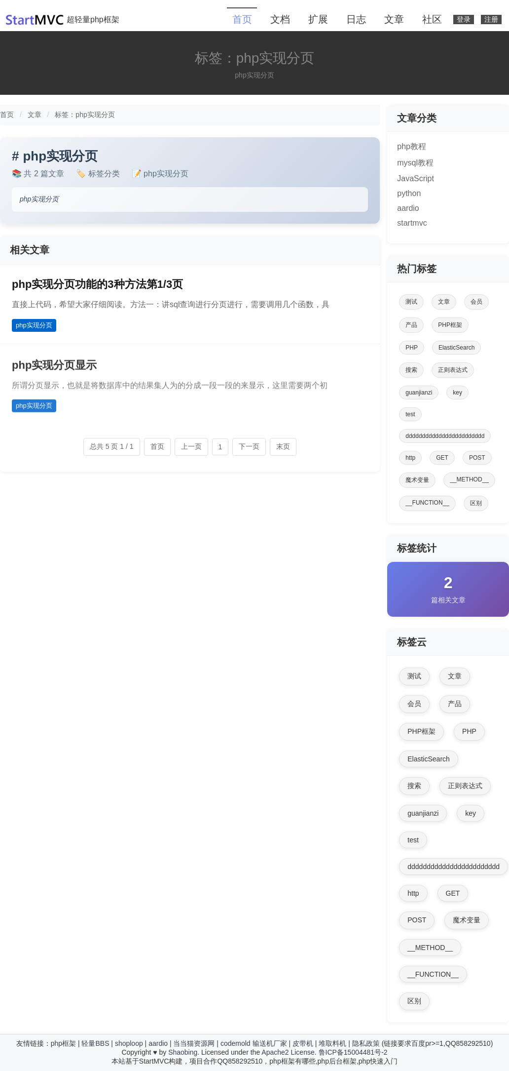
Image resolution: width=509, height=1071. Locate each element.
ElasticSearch (456, 347)
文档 (280, 19)
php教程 (411, 146)
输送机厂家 (270, 1043)
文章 (394, 19)
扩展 (318, 19)
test (410, 414)
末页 (283, 446)
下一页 (249, 446)
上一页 (191, 446)
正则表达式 (453, 369)
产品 (411, 324)
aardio (408, 208)
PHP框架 (450, 324)
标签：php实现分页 (84, 115)
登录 (464, 19)
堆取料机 (332, 1043)
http (410, 457)
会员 (476, 301)
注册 (491, 19)
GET (442, 457)
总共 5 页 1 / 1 (112, 446)
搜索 (411, 369)
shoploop (129, 1043)
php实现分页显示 (54, 370)
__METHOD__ (469, 479)
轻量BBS (95, 1043)
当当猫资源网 (194, 1043)
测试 (411, 301)
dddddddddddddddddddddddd (444, 436)
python (409, 193)
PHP (411, 347)
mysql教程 (415, 163)
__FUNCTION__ (427, 502)
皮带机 (302, 1043)
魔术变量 (417, 479)
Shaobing (182, 1052)
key (457, 392)
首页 (242, 19)
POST (477, 457)
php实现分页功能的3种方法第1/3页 (97, 284)
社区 (432, 19)
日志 (356, 19)
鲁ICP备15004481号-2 (353, 1052)
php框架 (63, 1043)
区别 (476, 503)
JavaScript (415, 178)
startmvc (412, 223)
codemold (235, 1043)
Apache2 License (287, 1052)
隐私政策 (366, 1043)
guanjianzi (418, 392)
